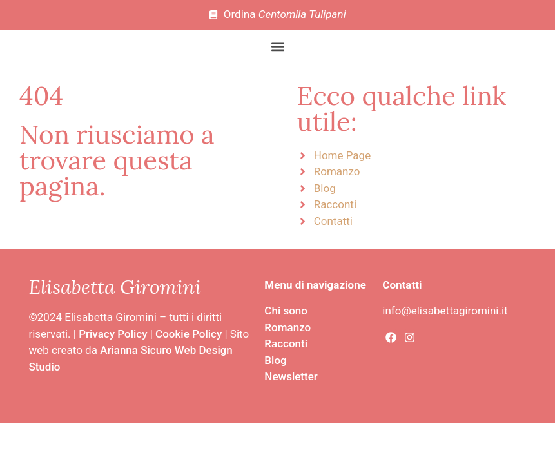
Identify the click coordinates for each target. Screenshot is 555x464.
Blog (275, 360)
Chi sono (285, 310)
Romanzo (287, 327)
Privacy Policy (113, 333)
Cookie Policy (188, 333)
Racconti (285, 343)
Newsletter (290, 376)
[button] (277, 46)
